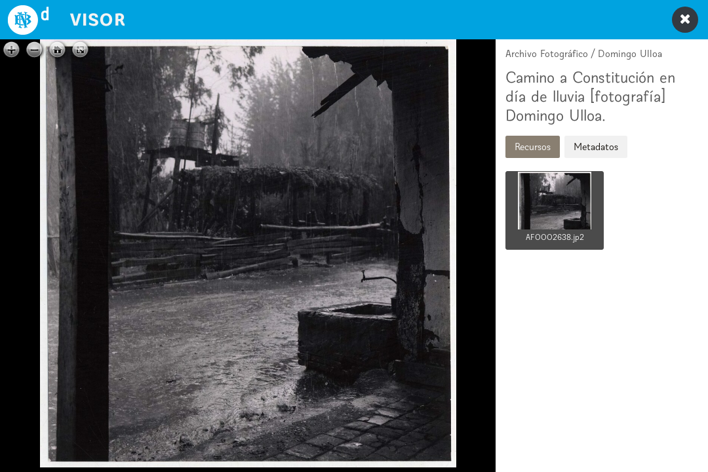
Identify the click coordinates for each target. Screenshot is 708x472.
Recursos (533, 146)
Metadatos (596, 146)
